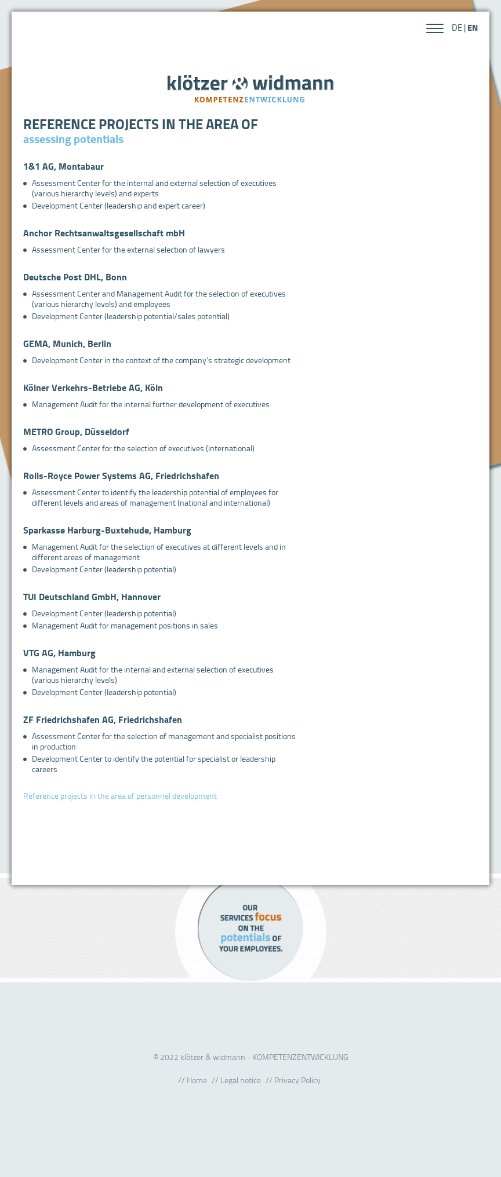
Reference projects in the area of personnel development (120, 795)
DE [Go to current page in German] (457, 27)
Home (197, 1079)
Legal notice (240, 1079)
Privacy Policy (297, 1079)
